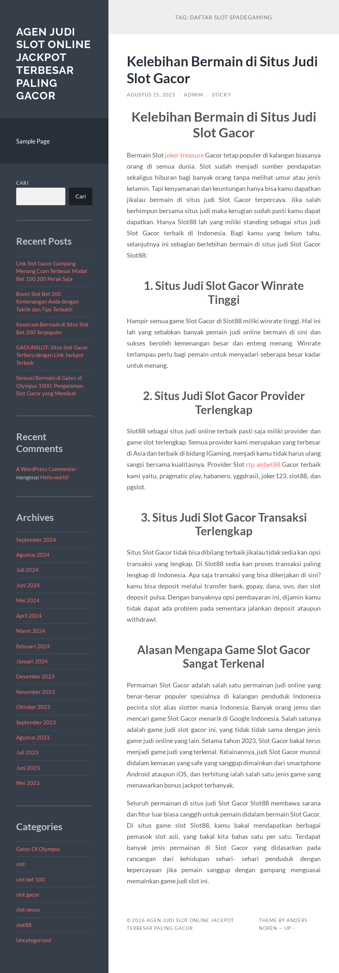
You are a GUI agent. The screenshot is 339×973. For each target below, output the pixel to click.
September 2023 (36, 722)
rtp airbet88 (263, 464)
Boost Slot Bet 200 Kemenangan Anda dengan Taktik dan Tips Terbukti (47, 301)
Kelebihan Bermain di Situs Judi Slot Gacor (210, 69)
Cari (22, 183)
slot (20, 864)
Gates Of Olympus (38, 849)
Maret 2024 (30, 630)
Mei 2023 (28, 783)
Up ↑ (289, 928)
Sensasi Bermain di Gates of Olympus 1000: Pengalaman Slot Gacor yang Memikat (49, 385)
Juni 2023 (28, 768)
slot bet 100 (30, 879)
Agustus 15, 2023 (151, 95)
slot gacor (28, 894)
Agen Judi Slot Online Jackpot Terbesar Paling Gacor (53, 63)
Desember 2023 (35, 676)
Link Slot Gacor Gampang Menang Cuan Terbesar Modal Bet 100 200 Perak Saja (51, 271)
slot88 (24, 925)
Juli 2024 (27, 570)
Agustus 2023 (33, 737)
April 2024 (29, 615)
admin (193, 95)
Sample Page (33, 141)
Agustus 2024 (33, 554)
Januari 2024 (32, 661)
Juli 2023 (27, 752)
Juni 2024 (28, 585)
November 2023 (35, 691)
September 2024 (36, 539)
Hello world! (54, 477)
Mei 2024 (28, 600)
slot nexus (28, 909)
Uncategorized (33, 940)
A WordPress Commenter (46, 469)
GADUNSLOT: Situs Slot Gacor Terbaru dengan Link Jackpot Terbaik (52, 355)
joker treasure (184, 155)
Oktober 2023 (33, 707)
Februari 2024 (33, 646)
